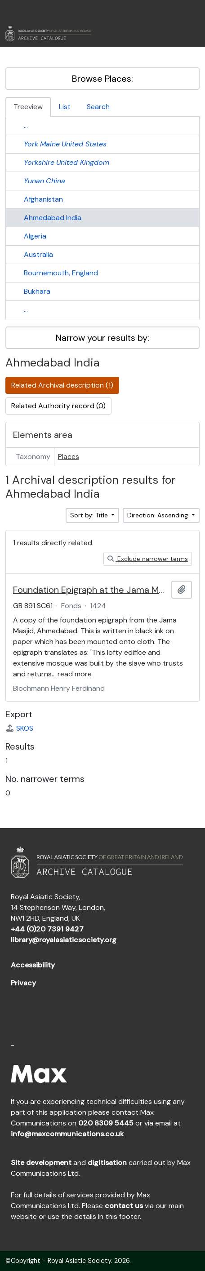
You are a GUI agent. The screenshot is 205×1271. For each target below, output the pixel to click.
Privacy (23, 983)
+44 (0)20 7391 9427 (47, 929)
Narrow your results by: (102, 338)
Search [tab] (98, 106)
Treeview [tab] (28, 106)
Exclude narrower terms (147, 559)
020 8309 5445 (106, 1123)
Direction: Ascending (158, 515)
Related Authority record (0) (58, 405)
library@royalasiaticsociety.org (63, 939)
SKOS (19, 728)
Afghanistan (43, 199)
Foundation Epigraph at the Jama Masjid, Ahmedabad (90, 589)
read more (75, 674)
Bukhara (37, 291)
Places (68, 456)
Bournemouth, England (61, 273)
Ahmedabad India (52, 217)
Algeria (35, 236)
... (26, 125)
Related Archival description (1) (62, 385)
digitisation (107, 1162)
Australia (38, 254)
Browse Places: (102, 78)
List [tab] (65, 106)
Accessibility (33, 965)
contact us (124, 1205)
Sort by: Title (90, 515)
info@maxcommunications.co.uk (67, 1134)
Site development (41, 1162)
